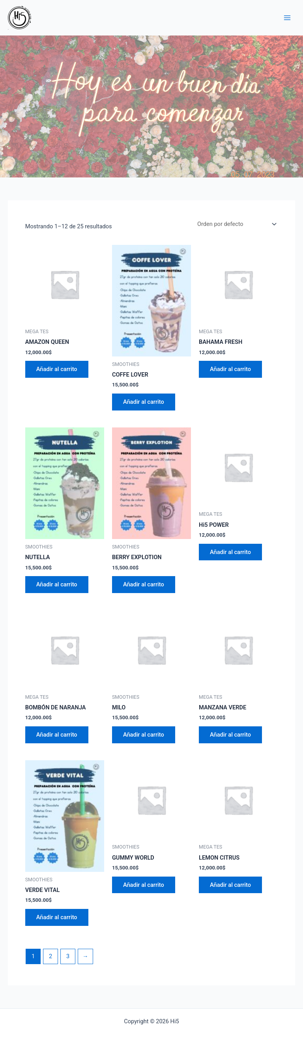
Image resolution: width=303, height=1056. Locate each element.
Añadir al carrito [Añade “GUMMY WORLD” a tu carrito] (143, 884)
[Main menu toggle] (287, 18)
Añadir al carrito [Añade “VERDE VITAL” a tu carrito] (56, 917)
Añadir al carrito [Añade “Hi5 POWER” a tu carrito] (230, 552)
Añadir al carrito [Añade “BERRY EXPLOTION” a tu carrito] (143, 584)
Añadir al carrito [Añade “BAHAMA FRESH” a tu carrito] (230, 369)
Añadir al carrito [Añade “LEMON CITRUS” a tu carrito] (230, 884)
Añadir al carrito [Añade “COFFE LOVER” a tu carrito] (143, 401)
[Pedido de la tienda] (236, 224)
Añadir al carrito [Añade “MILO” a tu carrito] (143, 734)
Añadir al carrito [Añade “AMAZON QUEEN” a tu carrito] (56, 369)
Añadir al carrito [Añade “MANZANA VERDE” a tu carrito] (230, 734)
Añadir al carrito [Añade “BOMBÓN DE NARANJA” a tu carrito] (56, 734)
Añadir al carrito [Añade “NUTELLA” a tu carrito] (56, 584)
